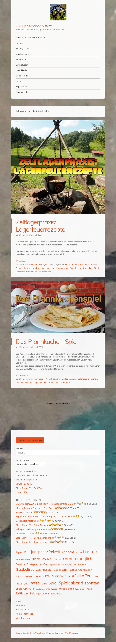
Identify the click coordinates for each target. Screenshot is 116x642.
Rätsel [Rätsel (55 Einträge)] (35, 583)
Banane (75, 264)
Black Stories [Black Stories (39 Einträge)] (42, 559)
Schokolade (88, 268)
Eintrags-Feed (22, 609)
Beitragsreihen (23, 48)
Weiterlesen (22, 261)
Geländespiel (84, 378)
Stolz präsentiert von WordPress (30, 633)
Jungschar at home (25, 533)
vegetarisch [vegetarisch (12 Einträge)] (40, 589)
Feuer (18, 268)
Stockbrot (20, 271)
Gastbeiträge (22, 54)
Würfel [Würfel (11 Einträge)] (89, 589)
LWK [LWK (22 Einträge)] (47, 576)
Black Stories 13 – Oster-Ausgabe (32, 525)
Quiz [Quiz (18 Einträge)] (26, 583)
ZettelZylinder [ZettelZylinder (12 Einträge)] (56, 594)
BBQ (82, 264)
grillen (25, 268)
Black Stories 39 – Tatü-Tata (29, 488)
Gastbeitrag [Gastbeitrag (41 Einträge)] (25, 569)
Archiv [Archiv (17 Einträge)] (78, 552)
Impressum (21, 86)
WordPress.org (23, 618)
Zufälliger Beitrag (30, 440)
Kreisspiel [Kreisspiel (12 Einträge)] (40, 576)
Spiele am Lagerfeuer (26, 479)
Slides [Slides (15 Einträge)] (44, 583)
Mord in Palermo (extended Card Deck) (35, 508)
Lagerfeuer (50, 268)
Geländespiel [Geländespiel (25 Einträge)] (44, 569)
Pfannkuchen (62, 268)
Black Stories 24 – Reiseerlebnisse (32, 542)
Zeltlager (43, 264)
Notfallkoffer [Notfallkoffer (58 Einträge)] (79, 575)
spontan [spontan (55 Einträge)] (92, 583)
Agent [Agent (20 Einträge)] (19, 552)
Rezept (78, 268)
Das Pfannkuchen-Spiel (46, 342)
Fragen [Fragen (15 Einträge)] (68, 564)
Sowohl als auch (24, 483)
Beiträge (20, 43)
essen (95, 264)
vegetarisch (39, 382)
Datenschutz (22, 92)
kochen (41, 268)
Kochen (34, 264)
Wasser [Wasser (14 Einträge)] (54, 588)
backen (67, 264)
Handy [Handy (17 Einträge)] (19, 576)
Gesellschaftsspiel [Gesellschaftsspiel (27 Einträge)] (65, 569)
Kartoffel (33, 268)
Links (18, 81)
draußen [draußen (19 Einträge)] (43, 564)
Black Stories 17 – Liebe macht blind (33, 537)
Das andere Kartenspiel (27, 520)
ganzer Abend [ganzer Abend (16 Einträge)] (80, 564)
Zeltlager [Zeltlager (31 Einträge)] (22, 593)
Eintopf (88, 264)
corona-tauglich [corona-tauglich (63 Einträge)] (77, 558)
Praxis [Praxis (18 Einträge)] (19, 583)
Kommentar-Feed (24, 613)
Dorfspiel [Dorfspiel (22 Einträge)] (32, 564)
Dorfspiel (66, 378)
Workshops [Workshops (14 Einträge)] (80, 588)
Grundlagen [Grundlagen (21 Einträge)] (85, 569)
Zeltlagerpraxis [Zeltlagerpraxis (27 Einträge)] (40, 593)
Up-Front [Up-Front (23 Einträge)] (28, 588)
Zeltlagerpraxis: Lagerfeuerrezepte (40, 225)
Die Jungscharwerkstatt (34, 26)
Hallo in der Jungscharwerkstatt (31, 37)
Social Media (22, 75)
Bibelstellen (21, 59)
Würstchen (31, 271)
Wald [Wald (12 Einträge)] (48, 589)
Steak (96, 268)
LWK (18, 382)
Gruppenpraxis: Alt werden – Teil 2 (33, 475)
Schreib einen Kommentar (59, 382)
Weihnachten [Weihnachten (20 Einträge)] (66, 588)
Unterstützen (22, 64)
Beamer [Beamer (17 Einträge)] (20, 559)
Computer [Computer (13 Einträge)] (57, 559)
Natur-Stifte (21, 492)
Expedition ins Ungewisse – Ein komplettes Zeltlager (41, 516)
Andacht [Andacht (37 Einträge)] (67, 552)
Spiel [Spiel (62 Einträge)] (53, 583)
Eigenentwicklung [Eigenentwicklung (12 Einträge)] (56, 564)
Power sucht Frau (24, 512)
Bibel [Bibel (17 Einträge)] (27, 559)
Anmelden (21, 605)
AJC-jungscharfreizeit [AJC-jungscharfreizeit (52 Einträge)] (42, 551)
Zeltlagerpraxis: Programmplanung (33, 529)
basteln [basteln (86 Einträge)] (90, 552)
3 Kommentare (44, 271)
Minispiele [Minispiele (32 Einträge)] (59, 576)
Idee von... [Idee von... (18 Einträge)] (29, 576)
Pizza (72, 268)
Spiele (42, 378)
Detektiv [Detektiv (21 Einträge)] (20, 564)
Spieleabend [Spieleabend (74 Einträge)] (71, 583)
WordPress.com (72, 633)
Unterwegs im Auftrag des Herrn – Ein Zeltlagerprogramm (44, 503)
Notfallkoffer (22, 70)
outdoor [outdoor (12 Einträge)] (95, 576)
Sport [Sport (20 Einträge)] (19, 588)
